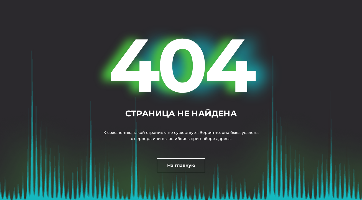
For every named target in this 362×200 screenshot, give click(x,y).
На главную (181, 165)
